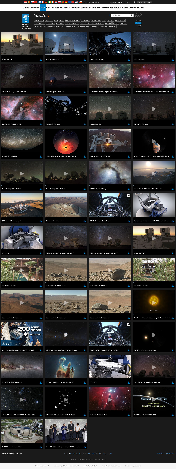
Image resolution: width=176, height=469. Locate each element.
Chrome (26, 286)
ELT (104, 20)
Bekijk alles (39, 20)
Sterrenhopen (83, 26)
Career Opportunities (136, 8)
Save (24, 326)
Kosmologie (96, 20)
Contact (120, 2)
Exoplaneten (39, 23)
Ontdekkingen (86, 8)
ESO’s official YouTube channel (70, 245)
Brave (26, 284)
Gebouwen (38, 26)
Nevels (115, 23)
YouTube (22, 245)
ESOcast (110, 20)
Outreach (105, 8)
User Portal (147, 2)
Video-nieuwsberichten (107, 26)
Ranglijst (138, 23)
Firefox (26, 290)
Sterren (94, 26)
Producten (113, 8)
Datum (139, 26)
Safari (26, 293)
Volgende (170, 454)
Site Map (127, 2)
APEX (61, 20)
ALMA (56, 20)
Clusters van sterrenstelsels (91, 23)
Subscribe (113, 2)
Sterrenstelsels (72, 23)
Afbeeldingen (35, 8)
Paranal (123, 23)
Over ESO (26, 8)
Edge (26, 288)
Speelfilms (50, 23)
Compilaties (85, 20)
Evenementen (96, 8)
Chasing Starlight (72, 20)
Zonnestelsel (71, 26)
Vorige (160, 454)
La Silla (108, 23)
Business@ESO (123, 8)
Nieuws (48, 8)
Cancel (36, 326)
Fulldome (60, 23)
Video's (43, 9)
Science (139, 2)
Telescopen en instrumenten (70, 8)
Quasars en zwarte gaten (54, 26)
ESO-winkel (56, 8)
